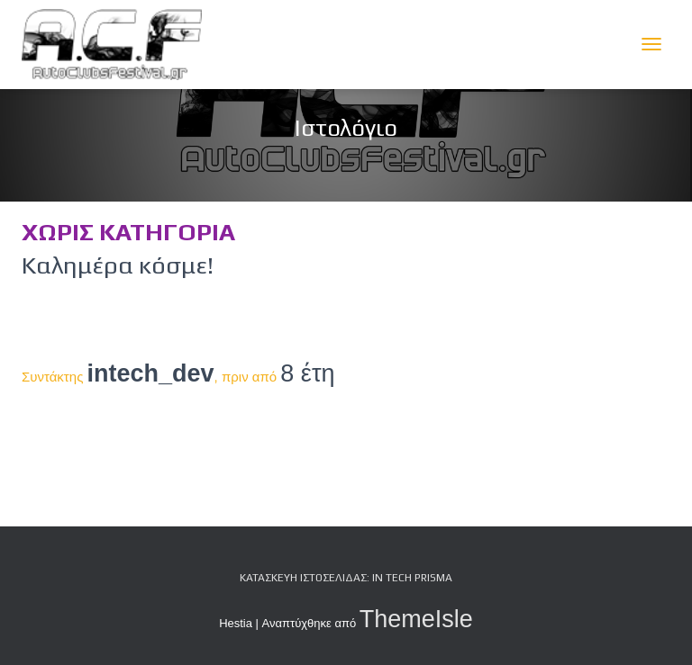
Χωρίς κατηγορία (128, 232)
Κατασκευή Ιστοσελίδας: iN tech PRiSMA (346, 577)
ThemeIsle (416, 619)
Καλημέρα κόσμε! (118, 265)
